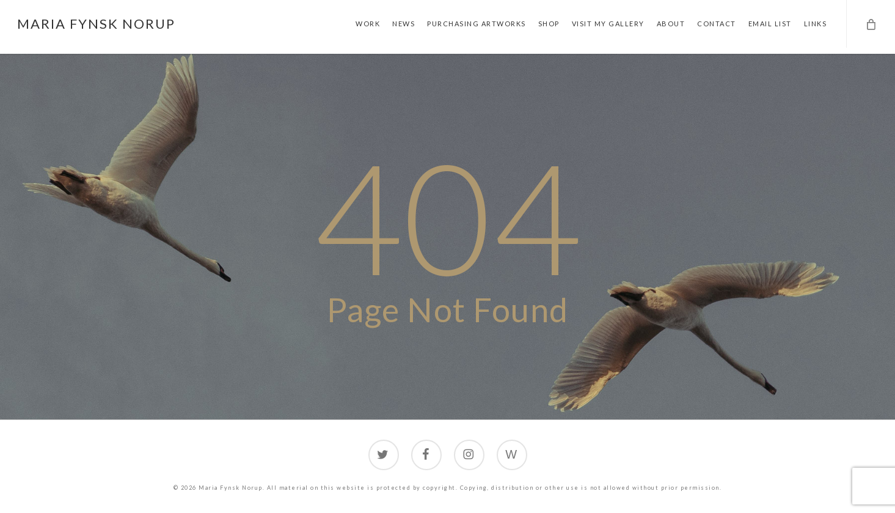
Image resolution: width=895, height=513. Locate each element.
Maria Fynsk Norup (96, 24)
